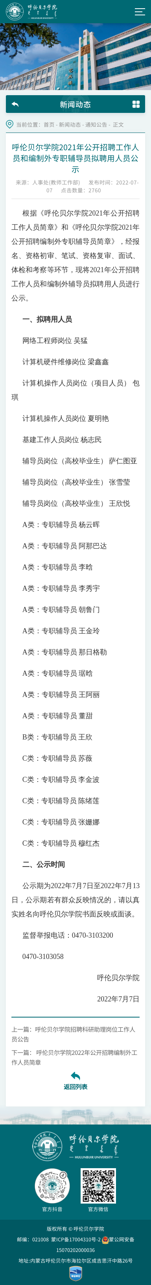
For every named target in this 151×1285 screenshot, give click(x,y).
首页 (49, 124)
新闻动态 (70, 124)
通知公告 (96, 124)
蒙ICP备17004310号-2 (76, 1239)
